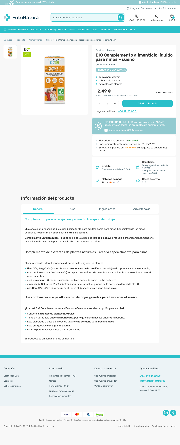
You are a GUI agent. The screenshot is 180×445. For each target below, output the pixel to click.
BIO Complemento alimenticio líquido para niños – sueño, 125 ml (85, 40)
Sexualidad (83, 29)
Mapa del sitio (124, 426)
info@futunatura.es (165, 8)
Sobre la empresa (12, 386)
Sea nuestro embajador (105, 376)
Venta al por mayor (103, 386)
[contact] (137, 17)
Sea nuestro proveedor (105, 381)
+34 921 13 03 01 (127, 111)
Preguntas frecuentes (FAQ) (62, 376)
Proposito (20, 40)
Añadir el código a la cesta (159, 2)
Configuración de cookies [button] (164, 426)
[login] (156, 17)
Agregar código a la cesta (126, 130)
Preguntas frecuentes (139, 8)
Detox (95, 29)
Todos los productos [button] (16, 29)
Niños (132, 29)
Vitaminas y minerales (55, 29)
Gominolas (106, 29)
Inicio (8, 40)
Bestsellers (36, 29)
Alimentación (120, 29)
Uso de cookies (141, 426)
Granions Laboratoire (106, 50)
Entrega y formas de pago (61, 391)
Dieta (72, 29)
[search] (88, 17)
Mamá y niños (35, 40)
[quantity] (106, 103)
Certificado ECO (11, 376)
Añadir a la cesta (147, 103)
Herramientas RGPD (59, 386)
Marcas (52, 381)
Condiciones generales (60, 396)
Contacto (8, 381)
